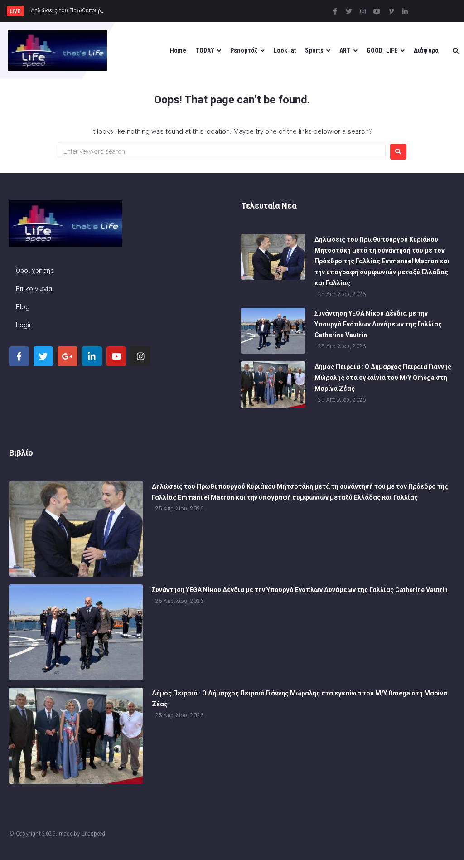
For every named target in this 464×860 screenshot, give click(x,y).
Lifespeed (93, 834)
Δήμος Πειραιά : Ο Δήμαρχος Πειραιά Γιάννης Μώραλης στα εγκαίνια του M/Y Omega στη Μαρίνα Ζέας (382, 379)
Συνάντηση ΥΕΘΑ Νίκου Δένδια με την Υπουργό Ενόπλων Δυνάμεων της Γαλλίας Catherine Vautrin (378, 325)
